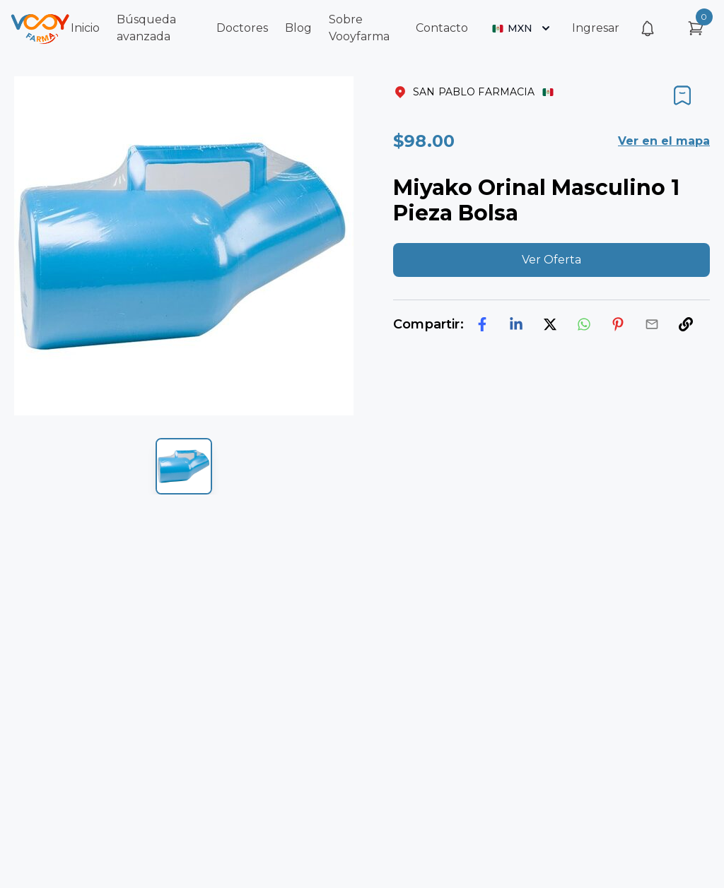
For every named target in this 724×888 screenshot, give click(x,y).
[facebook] (482, 324)
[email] (652, 324)
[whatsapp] (584, 324)
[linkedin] (516, 324)
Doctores (242, 28)
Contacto (442, 28)
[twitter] (550, 324)
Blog (298, 28)
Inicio (85, 28)
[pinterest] (618, 324)
